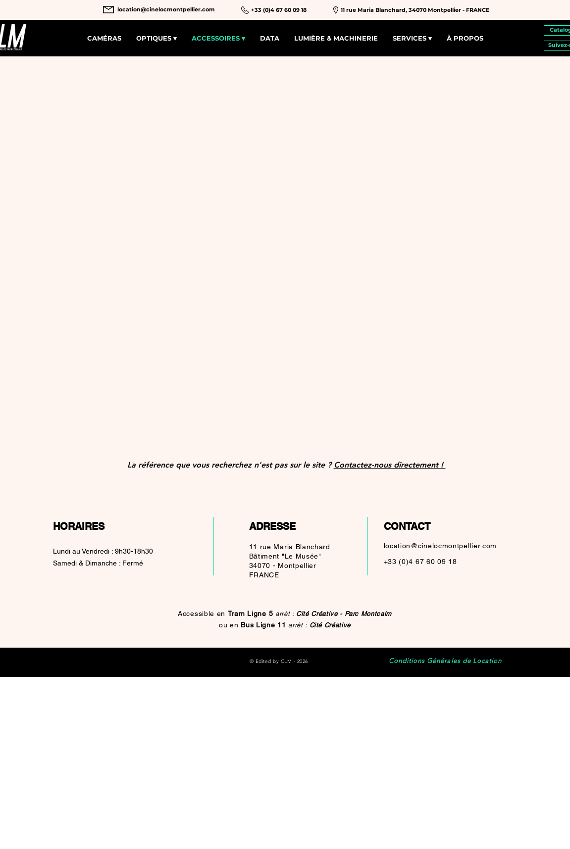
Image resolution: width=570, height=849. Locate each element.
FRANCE (264, 575)
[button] (412, 38)
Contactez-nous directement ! (390, 465)
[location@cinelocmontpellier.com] (166, 9)
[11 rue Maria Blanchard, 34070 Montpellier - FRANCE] (415, 10)
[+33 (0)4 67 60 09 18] (279, 10)
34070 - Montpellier (282, 565)
